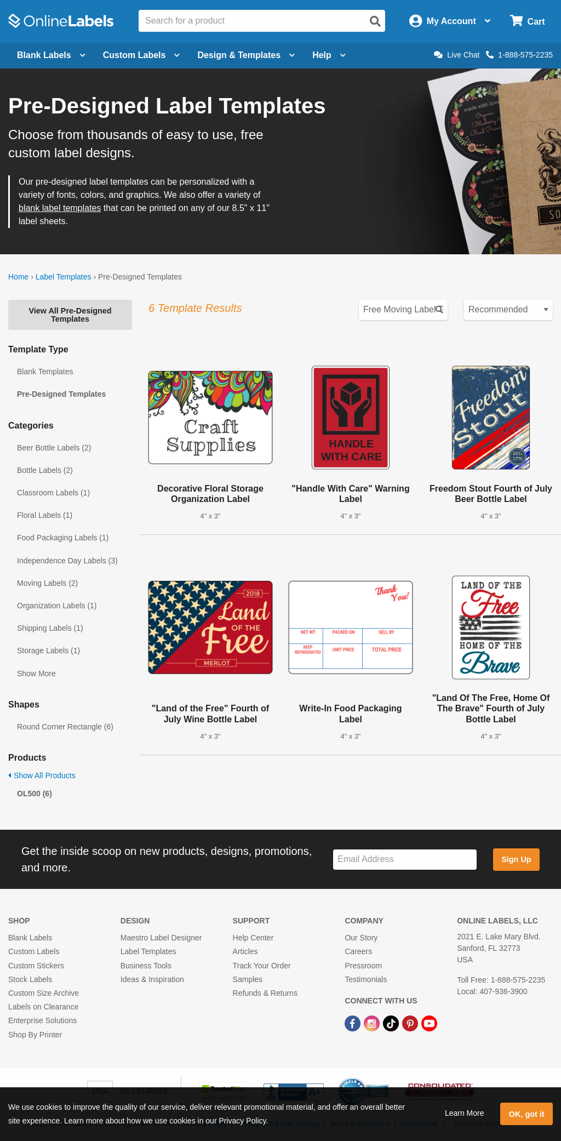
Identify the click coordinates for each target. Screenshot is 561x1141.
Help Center (253, 937)
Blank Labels (30, 937)
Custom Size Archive (43, 993)
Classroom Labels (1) (53, 492)
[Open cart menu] (527, 21)
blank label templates (60, 208)
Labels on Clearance (43, 1006)
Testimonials (366, 979)
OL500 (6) (34, 793)
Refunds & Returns (265, 993)
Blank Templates (45, 371)
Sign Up (516, 859)
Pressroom (363, 965)
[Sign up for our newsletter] (405, 859)
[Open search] (375, 21)
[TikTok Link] (392, 1022)
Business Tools (146, 965)
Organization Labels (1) (57, 605)
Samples (247, 979)
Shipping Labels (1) (50, 628)
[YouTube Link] (429, 1022)
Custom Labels (33, 951)
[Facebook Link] (354, 1022)
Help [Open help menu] (329, 55)
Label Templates (63, 276)
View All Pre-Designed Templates (69, 314)
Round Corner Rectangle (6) (65, 726)
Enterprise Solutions (42, 1020)
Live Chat (456, 55)
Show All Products (42, 775)
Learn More (464, 1113)
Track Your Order (262, 965)
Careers (358, 951)
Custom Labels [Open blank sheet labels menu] (141, 55)
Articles (245, 951)
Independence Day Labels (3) (67, 560)
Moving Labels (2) (47, 583)
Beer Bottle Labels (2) (54, 447)
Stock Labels (30, 979)
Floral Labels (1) (44, 515)
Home (18, 276)
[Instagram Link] (373, 1022)
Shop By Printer (35, 1034)
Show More (36, 673)
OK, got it (527, 1114)
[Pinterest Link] (411, 1022)
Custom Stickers (36, 965)
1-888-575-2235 (519, 54)
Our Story (361, 937)
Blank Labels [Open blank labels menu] (51, 55)
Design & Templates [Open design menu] (246, 55)
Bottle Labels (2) (45, 470)
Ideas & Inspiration (152, 979)
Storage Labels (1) (48, 650)
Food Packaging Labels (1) (62, 537)
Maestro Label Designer (161, 937)
